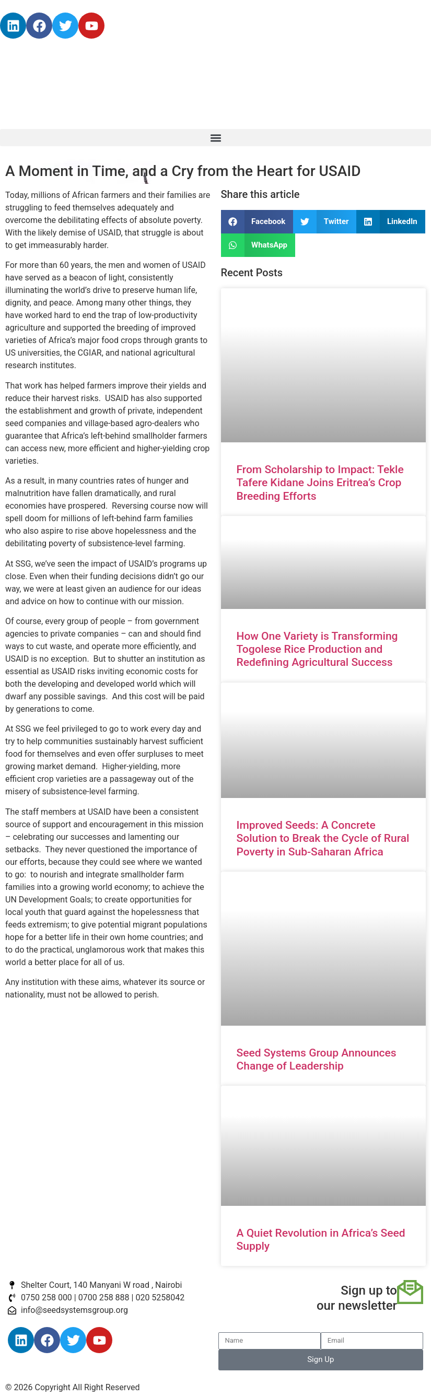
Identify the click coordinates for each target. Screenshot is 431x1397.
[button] (215, 137)
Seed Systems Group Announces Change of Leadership (317, 1059)
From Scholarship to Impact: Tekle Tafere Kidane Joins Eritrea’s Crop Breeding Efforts (320, 482)
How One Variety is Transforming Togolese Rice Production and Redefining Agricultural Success (317, 649)
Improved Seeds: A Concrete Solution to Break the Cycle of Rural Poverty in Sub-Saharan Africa (323, 838)
